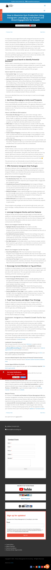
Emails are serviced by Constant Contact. (21, 531)
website (32, 408)
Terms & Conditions (11, 548)
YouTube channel (39, 408)
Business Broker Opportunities (14, 550)
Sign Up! (25, 535)
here (41, 353)
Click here (28, 344)
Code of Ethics (10, 544)
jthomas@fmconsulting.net (13, 348)
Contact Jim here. (21, 339)
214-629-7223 (21, 1)
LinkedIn (22, 390)
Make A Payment (10, 546)
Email (8, 522)
